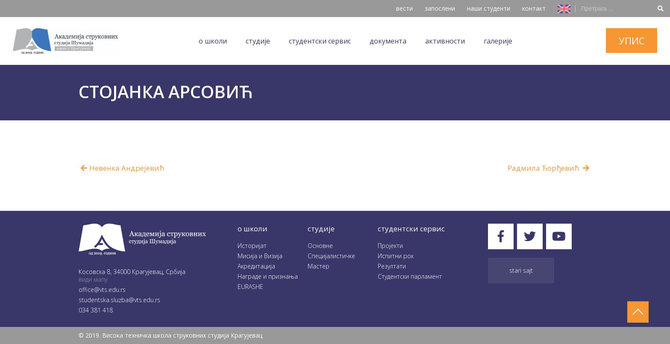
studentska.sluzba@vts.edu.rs (119, 300)
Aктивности (445, 41)
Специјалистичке (331, 256)
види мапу (93, 279)
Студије (258, 41)
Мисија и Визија (260, 256)
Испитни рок (396, 256)
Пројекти (390, 246)
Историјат (252, 246)
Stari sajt (521, 270)
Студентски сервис (320, 41)
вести (404, 8)
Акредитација (256, 266)
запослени (440, 8)
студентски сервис (411, 228)
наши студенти (488, 8)
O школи (213, 41)
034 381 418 (96, 310)
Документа (388, 41)
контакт (534, 8)
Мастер (318, 266)
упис (632, 40)
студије (321, 228)
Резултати (392, 266)
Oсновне (320, 246)
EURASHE (250, 287)
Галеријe (498, 41)
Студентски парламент (410, 276)
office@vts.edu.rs (102, 290)
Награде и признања (268, 276)
